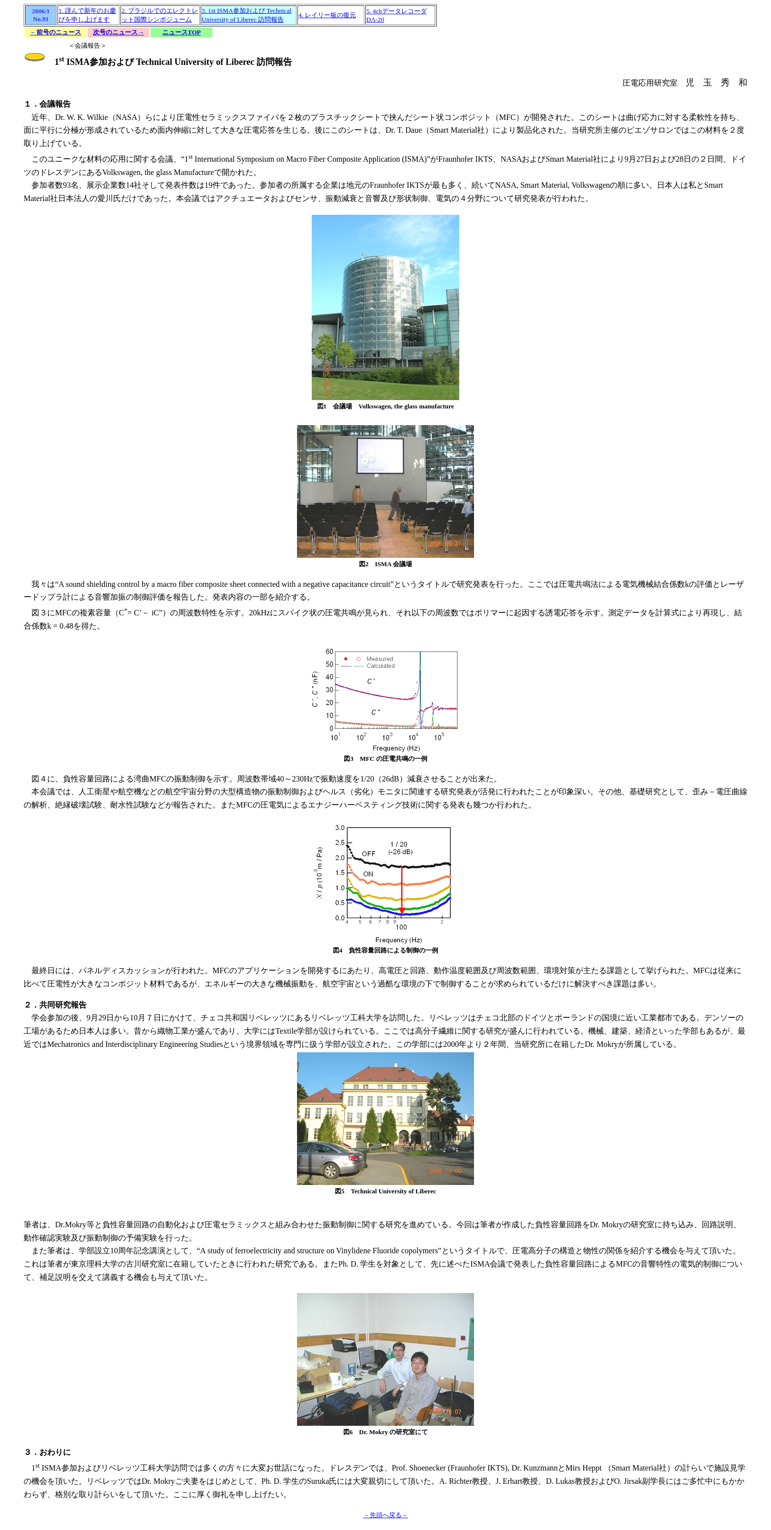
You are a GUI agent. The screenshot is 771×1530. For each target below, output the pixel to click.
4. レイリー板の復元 (327, 15)
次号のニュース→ (118, 32)
